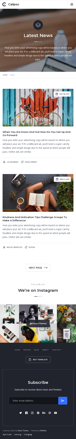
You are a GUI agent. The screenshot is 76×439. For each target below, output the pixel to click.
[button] (71, 4)
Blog (36, 350)
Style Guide (7, 434)
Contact (56, 350)
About (45, 350)
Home (5, 75)
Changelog (28, 434)
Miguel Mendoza (14, 247)
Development (31, 162)
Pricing (27, 350)
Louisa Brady (12, 162)
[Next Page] (38, 268)
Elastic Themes (23, 430)
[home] (10, 4)
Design (32, 247)
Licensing (17, 434)
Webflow (43, 430)
